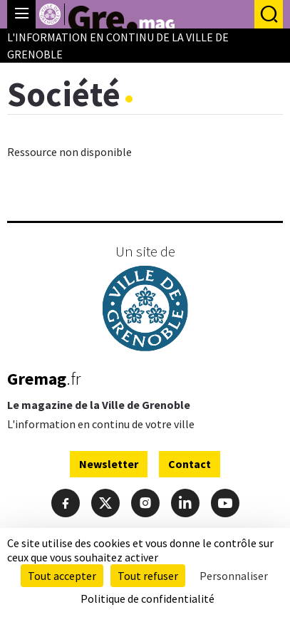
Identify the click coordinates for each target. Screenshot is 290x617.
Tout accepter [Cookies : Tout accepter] (62, 576)
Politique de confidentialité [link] (147, 598)
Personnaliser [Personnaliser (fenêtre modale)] (234, 576)
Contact (189, 464)
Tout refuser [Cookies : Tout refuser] (148, 576)
